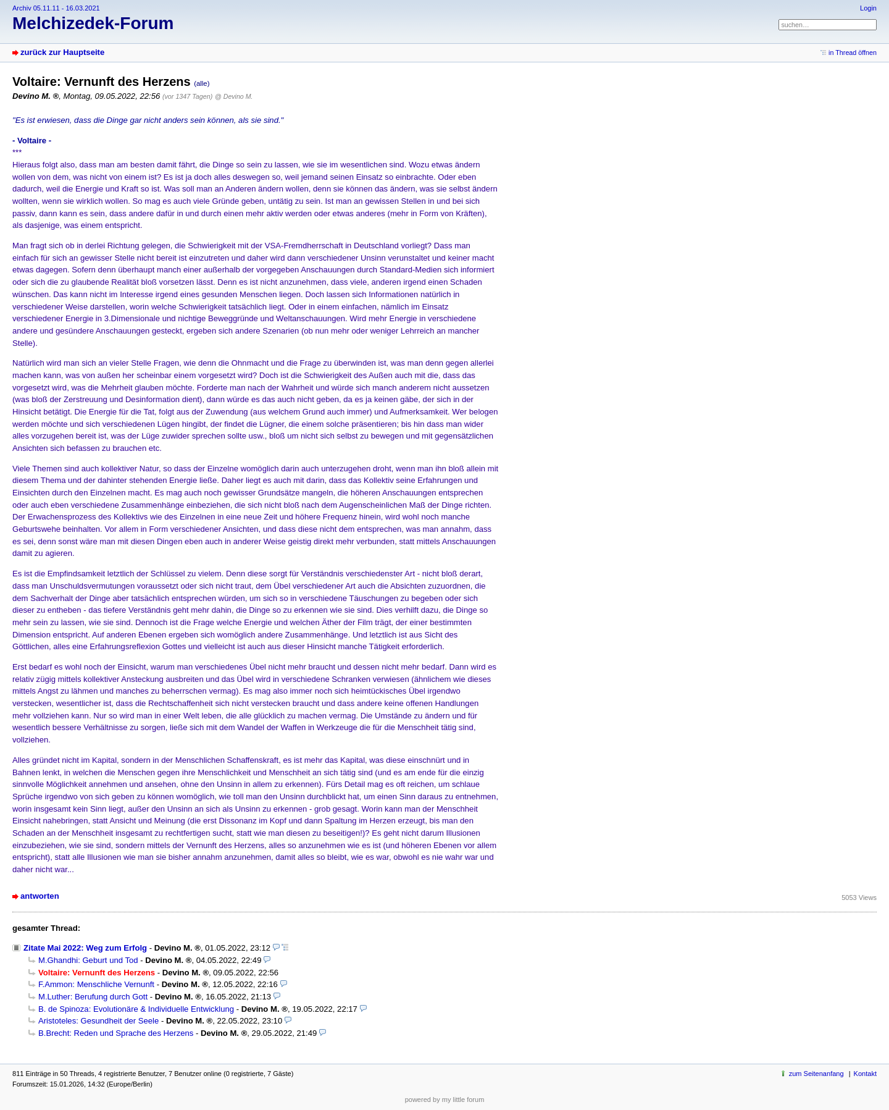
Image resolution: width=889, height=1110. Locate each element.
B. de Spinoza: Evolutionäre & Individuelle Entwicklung (136, 1009)
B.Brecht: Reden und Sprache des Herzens (115, 1033)
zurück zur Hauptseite (62, 52)
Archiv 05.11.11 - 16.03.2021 (56, 8)
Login (868, 8)
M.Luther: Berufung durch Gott (93, 996)
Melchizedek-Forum (92, 23)
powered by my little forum (445, 1099)
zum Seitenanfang (816, 1073)
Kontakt (865, 1073)
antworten (39, 896)
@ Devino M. (234, 96)
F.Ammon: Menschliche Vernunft (96, 984)
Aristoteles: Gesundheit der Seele (98, 1020)
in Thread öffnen (852, 52)
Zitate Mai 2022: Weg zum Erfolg (85, 947)
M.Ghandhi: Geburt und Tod (88, 960)
